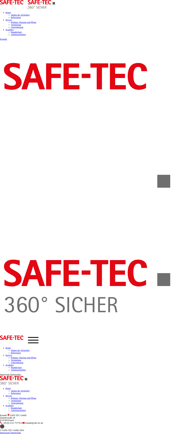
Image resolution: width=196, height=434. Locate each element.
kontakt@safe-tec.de (32, 423)
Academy (9, 30)
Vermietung (16, 25)
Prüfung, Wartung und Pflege (23, 22)
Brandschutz (16, 32)
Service (8, 20)
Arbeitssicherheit (18, 34)
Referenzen (16, 17)
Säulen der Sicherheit (20, 15)
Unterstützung (17, 27)
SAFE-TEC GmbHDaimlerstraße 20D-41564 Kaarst (13, 417)
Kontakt (3, 39)
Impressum (5, 374)
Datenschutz (15, 374)
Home (8, 12)
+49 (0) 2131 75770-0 (11, 423)
